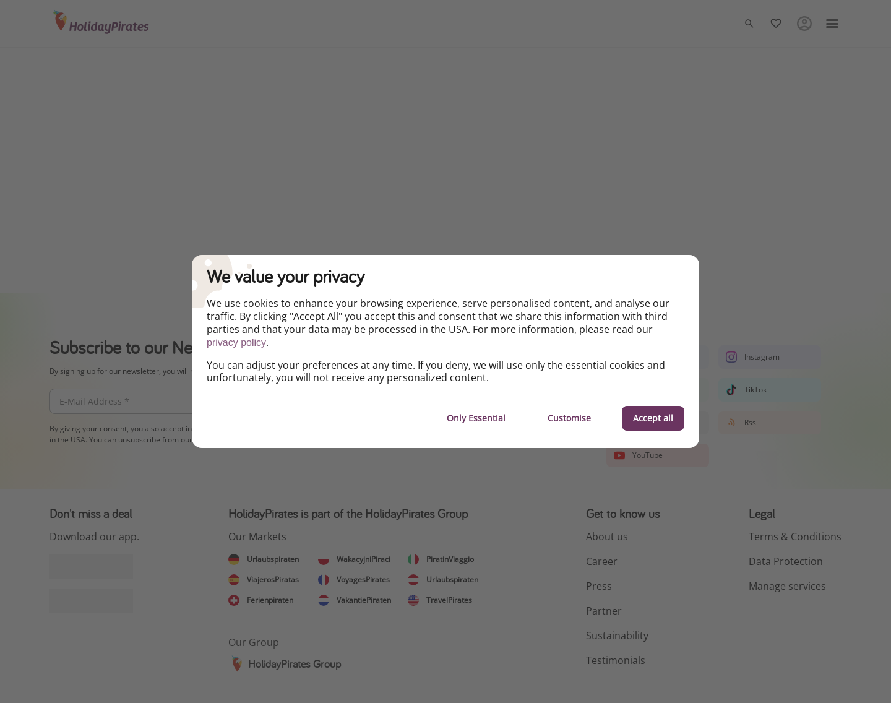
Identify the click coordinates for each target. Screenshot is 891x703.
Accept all (653, 418)
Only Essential (476, 418)
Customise (569, 418)
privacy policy (236, 342)
